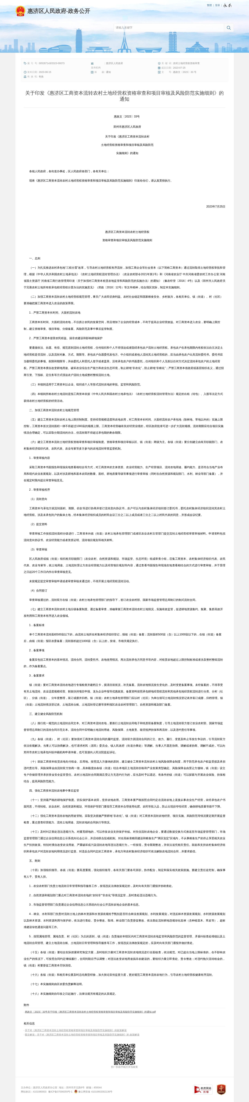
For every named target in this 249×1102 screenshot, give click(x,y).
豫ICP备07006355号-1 (60, 1091)
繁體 (209, 5)
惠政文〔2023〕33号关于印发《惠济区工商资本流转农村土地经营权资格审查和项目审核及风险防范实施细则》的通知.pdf (90, 1011)
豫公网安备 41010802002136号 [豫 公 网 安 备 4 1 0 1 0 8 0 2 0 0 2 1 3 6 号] (93, 1091)
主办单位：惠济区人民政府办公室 (39, 1087)
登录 (217, 5)
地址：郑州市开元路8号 (72, 1087)
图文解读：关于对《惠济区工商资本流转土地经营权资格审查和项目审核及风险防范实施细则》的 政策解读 (82, 1034)
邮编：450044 (94, 1087)
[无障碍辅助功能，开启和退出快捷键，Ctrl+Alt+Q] (227, 5)
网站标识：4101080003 (34, 1091)
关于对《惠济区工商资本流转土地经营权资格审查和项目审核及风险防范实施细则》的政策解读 (76, 1030)
